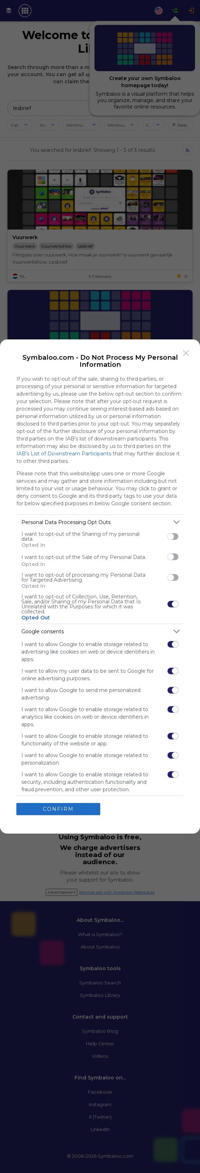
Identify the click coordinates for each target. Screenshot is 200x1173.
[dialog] (100, 586)
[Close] (186, 353)
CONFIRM (58, 809)
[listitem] (100, 522)
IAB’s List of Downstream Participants (63, 453)
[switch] (173, 536)
